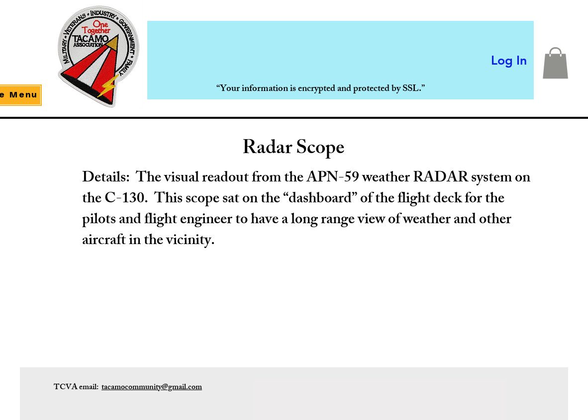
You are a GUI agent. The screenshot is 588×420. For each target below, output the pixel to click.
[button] (555, 63)
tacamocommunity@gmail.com (151, 388)
